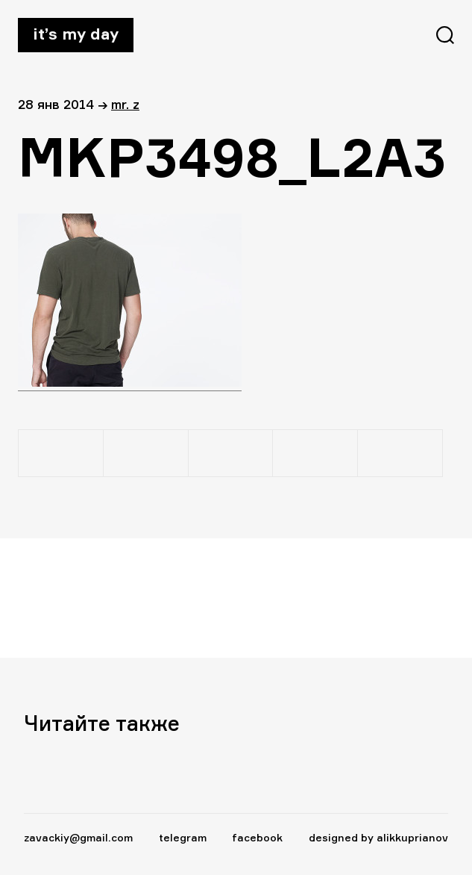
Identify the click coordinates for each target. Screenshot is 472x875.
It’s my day (76, 33)
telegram (183, 837)
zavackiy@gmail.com (78, 837)
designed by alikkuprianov (378, 837)
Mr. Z (125, 104)
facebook (257, 837)
